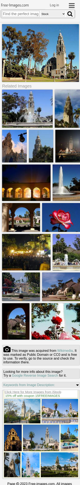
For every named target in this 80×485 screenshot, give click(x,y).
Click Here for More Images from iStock (33, 391)
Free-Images (15, 5)
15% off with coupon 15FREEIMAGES (32, 395)
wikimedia (65, 350)
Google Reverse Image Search (35, 375)
